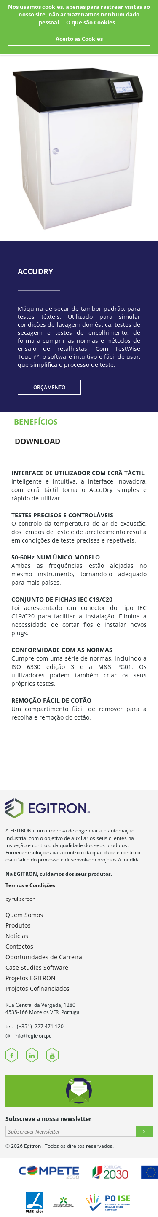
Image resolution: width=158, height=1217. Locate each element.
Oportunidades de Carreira (43, 957)
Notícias (16, 936)
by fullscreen (20, 898)
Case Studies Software (36, 967)
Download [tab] (37, 441)
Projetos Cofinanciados (37, 988)
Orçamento (49, 387)
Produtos (18, 925)
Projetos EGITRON (30, 978)
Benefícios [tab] (36, 422)
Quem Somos (24, 915)
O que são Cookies (90, 22)
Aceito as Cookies (79, 39)
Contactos (19, 946)
